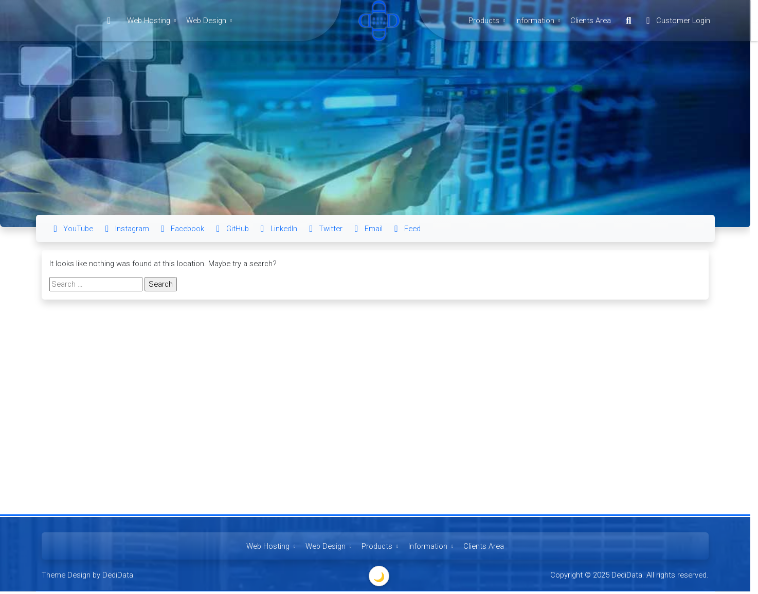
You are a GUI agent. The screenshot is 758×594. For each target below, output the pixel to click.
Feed (405, 228)
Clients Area (590, 20)
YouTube (71, 228)
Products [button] (488, 20)
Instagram (125, 228)
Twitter (323, 228)
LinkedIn (277, 228)
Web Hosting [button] (152, 20)
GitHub (230, 228)
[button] (628, 20)
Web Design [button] (210, 20)
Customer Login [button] (676, 20)
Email (367, 228)
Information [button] (539, 20)
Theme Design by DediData (87, 575)
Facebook (180, 228)
